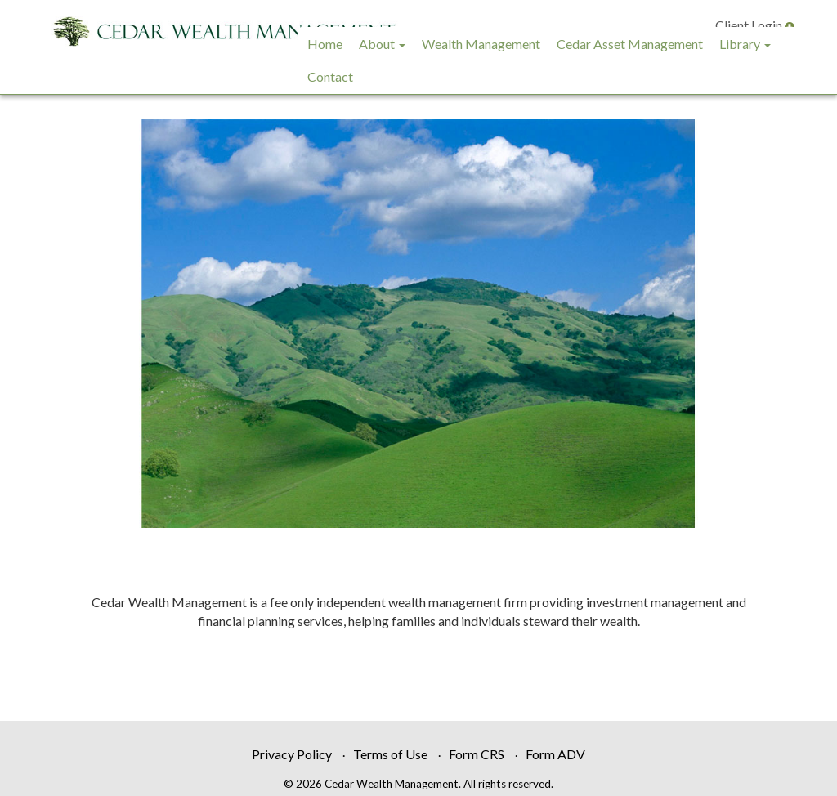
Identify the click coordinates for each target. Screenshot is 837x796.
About (377, 43)
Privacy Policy (292, 754)
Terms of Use (390, 754)
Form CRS (476, 754)
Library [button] (745, 43)
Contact (330, 76)
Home (324, 43)
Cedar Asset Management (630, 43)
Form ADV (555, 754)
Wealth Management (481, 43)
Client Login (754, 25)
